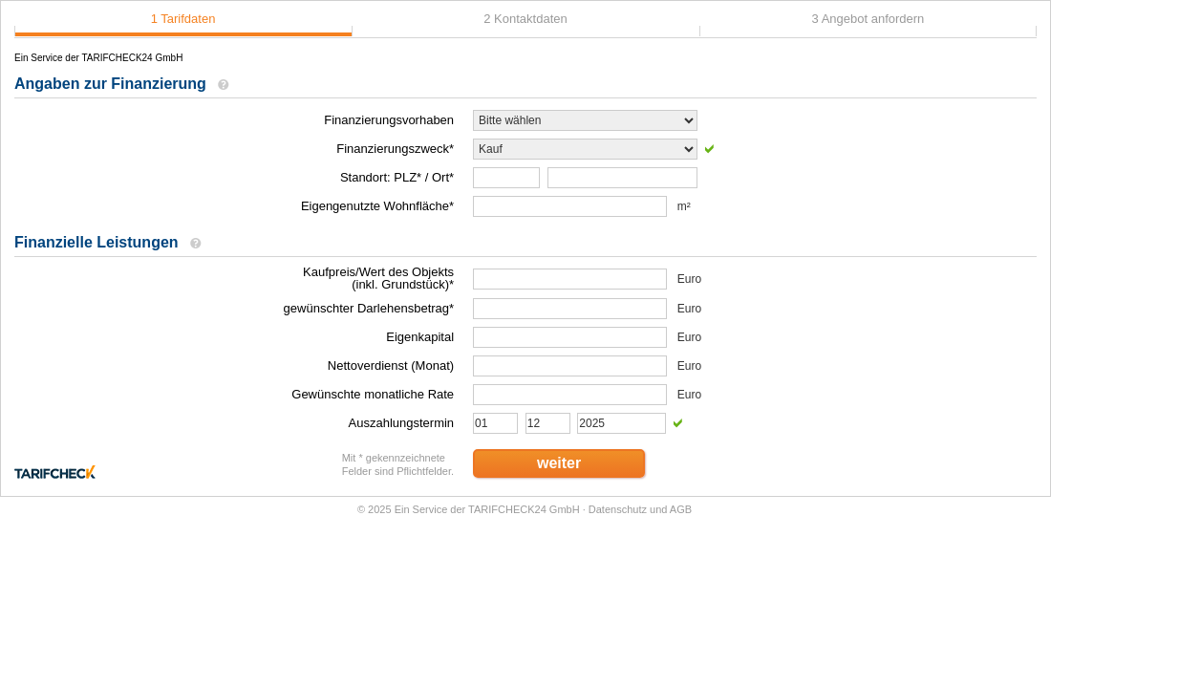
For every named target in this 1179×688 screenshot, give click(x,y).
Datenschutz (618, 509)
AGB (681, 509)
